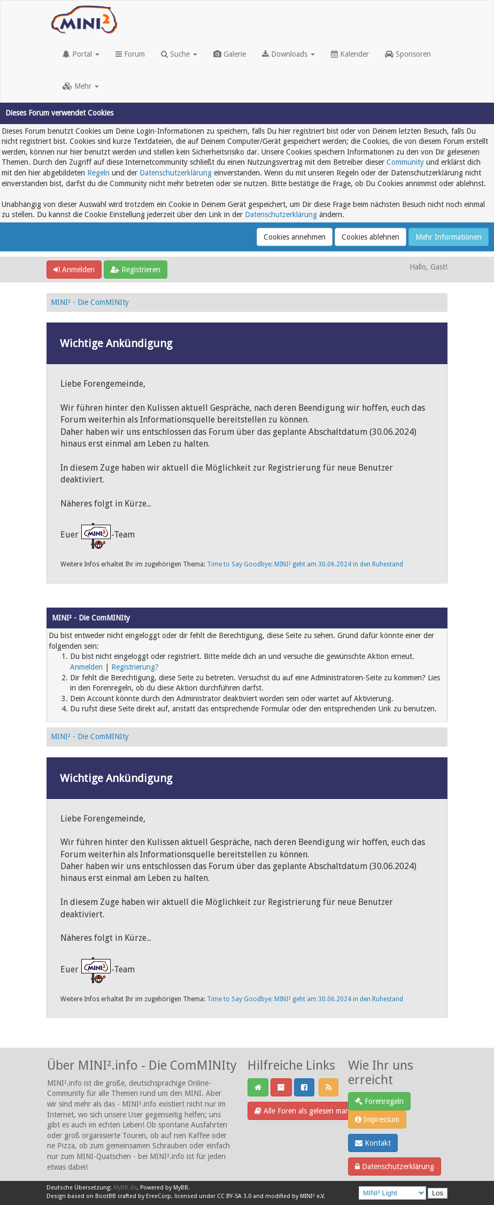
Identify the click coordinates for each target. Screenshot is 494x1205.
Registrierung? (135, 667)
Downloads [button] (288, 54)
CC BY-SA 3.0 (234, 1196)
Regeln (98, 172)
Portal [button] (81, 54)
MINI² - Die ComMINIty (90, 302)
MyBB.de (125, 1187)
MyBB (180, 1187)
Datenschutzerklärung (176, 172)
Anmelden (74, 269)
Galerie (229, 54)
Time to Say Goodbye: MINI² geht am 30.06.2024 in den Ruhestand (305, 564)
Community (405, 162)
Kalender (350, 54)
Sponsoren (408, 54)
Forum (130, 54)
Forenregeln (379, 1101)
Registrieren (135, 269)
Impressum (377, 1119)
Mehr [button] (81, 86)
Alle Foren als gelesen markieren (311, 1111)
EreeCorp (158, 1196)
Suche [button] (179, 54)
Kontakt (373, 1143)
